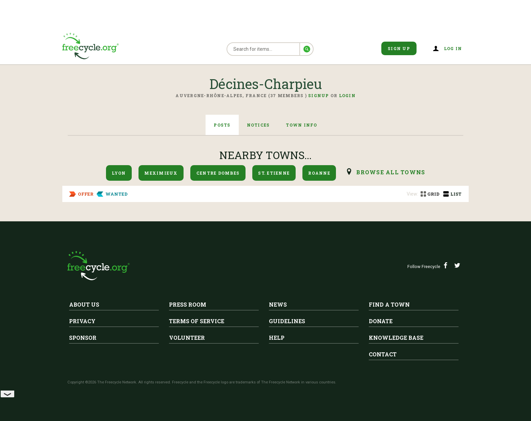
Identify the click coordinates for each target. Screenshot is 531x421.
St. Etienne (274, 173)
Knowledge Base (396, 337)
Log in (453, 48)
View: (412, 194)
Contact (383, 354)
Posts (222, 125)
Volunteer (187, 337)
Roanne (319, 173)
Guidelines (287, 321)
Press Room (187, 304)
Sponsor (83, 337)
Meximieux (160, 173)
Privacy (82, 321)
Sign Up (399, 48)
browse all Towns (390, 172)
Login (347, 95)
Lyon (119, 173)
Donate (380, 321)
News (278, 304)
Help (276, 337)
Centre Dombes (217, 173)
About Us (84, 304)
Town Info (301, 125)
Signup (318, 95)
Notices (258, 125)
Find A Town (389, 304)
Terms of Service (196, 321)
